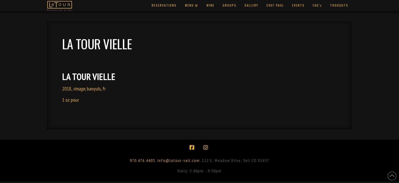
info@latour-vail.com (179, 160)
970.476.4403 (142, 160)
